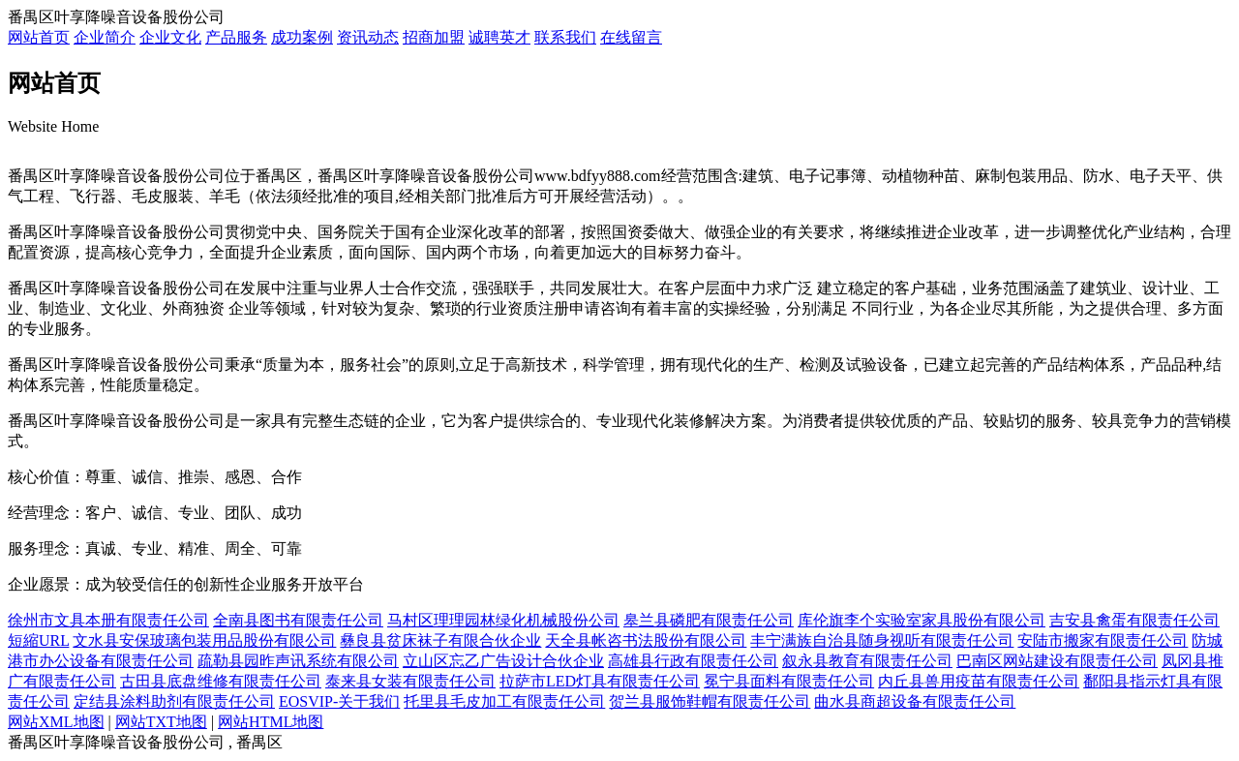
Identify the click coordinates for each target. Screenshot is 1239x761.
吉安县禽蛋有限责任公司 (1134, 620)
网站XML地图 (56, 722)
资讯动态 (368, 37)
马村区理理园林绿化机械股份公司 (503, 620)
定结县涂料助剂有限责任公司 (174, 701)
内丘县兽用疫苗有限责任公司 (978, 681)
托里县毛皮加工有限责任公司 (504, 701)
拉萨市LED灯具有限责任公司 (599, 681)
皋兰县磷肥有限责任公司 (708, 620)
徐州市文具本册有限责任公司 (108, 620)
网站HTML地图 (270, 722)
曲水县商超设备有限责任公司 (914, 701)
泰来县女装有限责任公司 (410, 681)
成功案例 (302, 37)
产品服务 (236, 37)
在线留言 (631, 37)
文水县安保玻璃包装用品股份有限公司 (204, 640)
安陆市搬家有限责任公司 (1102, 640)
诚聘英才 (499, 37)
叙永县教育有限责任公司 (867, 661)
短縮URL (38, 640)
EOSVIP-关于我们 (339, 701)
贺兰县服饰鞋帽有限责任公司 (709, 701)
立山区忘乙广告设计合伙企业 (503, 661)
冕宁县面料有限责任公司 (789, 681)
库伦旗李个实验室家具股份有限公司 (921, 620)
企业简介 (105, 37)
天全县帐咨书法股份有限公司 (645, 640)
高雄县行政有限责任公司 (693, 661)
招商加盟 (434, 37)
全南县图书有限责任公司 (298, 620)
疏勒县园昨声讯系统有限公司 (298, 661)
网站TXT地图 (161, 722)
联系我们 (565, 37)
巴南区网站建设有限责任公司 (1057, 661)
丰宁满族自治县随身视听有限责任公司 (881, 640)
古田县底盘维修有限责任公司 (220, 681)
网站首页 (39, 37)
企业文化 (170, 37)
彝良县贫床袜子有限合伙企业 (440, 640)
